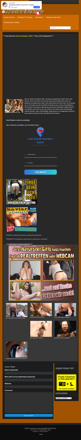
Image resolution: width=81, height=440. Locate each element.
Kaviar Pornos (9, 17)
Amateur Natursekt (53, 17)
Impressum (35, 431)
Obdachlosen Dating (11, 22)
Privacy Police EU (43, 431)
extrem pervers (27, 239)
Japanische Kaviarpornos (34, 235)
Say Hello (36, 7)
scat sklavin (44, 239)
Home (41, 434)
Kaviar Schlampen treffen (24, 36)
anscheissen (18, 239)
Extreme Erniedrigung (19, 235)
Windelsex (39, 17)
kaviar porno (36, 239)
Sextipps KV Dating (24, 17)
